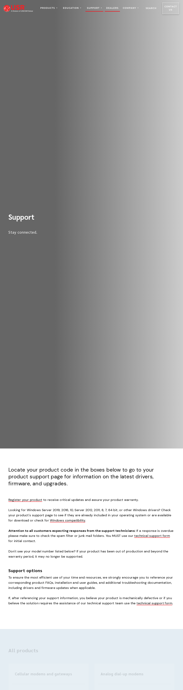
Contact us (170, 8)
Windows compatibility (67, 520)
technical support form (152, 536)
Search (151, 8)
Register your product (25, 500)
